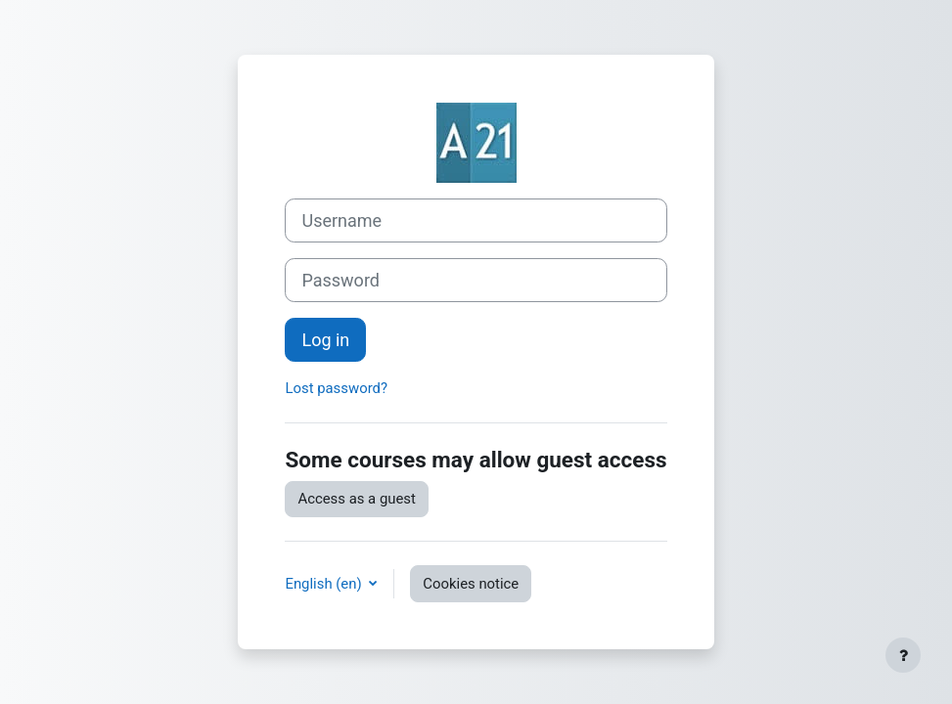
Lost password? (336, 388)
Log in (325, 340)
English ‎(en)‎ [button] (325, 584)
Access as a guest (356, 498)
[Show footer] (903, 655)
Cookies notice (471, 584)
